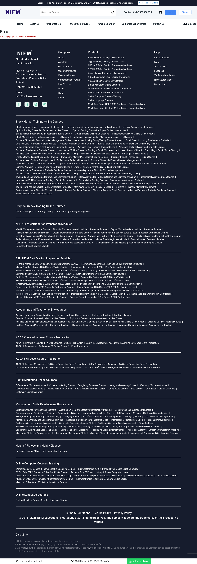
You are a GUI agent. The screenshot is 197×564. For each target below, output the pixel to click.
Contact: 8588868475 (29, 87)
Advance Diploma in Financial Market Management (115, 160)
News (61, 88)
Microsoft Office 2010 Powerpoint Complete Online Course (44, 479)
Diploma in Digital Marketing (29, 392)
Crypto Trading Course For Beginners (33, 211)
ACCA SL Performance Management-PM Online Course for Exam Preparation (122, 367)
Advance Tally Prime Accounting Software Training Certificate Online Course (52, 315)
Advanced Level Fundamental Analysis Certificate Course (43, 170)
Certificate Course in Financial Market (34, 190)
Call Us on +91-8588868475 (90, 561)
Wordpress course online (28, 469)
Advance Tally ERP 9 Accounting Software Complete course (99, 472)
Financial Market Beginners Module (147, 239)
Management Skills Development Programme (110, 88)
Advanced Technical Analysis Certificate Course (142, 147)
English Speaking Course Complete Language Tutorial (41, 500)
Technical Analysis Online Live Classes (100, 153)
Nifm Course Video (163, 79)
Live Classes (64, 84)
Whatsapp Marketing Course (153, 385)
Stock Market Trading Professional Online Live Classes (42, 137)
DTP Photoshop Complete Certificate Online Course (151, 475)
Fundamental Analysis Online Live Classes (132, 133)
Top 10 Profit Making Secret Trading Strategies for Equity (43, 187)
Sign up (185, 12)
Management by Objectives (29, 416)
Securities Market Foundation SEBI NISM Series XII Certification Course (50, 270)
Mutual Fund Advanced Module (77, 239)
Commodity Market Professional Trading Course (84, 157)
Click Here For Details (148, 3)
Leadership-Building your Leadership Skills (87, 420)
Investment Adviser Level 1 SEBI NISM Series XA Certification (101, 267)
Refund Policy (102, 513)
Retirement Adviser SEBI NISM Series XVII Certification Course (111, 264)
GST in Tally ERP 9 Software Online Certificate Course (42, 472)
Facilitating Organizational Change (63, 413)
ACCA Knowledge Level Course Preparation (109, 77)
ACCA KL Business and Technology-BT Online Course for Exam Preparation (52, 346)
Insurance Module (98, 229)
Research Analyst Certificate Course (76, 143)
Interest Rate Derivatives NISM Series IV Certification (42, 294)
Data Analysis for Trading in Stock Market (36, 143)
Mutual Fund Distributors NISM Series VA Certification (42, 267)
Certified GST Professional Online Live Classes (121, 321)
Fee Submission (162, 57)
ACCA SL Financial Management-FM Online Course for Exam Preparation (51, 364)
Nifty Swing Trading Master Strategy (105, 140)
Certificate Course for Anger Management (36, 410)
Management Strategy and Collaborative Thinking (39, 420)
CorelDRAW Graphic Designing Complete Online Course (42, 475)
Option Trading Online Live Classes (92, 133)
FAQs (156, 62)
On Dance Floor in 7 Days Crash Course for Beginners (41, 451)
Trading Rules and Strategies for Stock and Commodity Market (127, 143)
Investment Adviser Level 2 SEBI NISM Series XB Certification (46, 284)
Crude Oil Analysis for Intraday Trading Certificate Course (101, 167)
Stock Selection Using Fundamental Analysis (37, 127)
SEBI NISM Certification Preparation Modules (110, 69)
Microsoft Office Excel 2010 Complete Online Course (102, 479)
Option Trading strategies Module (145, 242)
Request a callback (29, 561)
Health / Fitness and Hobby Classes (105, 92)
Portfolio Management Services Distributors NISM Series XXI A (47, 264)
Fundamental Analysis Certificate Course (35, 242)
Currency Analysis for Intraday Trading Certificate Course (43, 167)
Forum (61, 97)
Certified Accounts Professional (31, 325)
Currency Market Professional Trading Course (133, 157)
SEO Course (137, 388)
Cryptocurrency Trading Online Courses (107, 61)
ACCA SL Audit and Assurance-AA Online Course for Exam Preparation (123, 364)
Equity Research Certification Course (111, 232)
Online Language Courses (100, 100)
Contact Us (158, 24)
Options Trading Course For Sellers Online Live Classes (43, 130)
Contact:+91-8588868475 (138, 12)
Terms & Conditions (77, 513)
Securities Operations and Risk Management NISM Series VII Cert (112, 290)
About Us (34, 24)
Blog (60, 93)
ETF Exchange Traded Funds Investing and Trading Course (90, 127)
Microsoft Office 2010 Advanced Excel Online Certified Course (108, 469)
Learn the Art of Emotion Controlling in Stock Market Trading (149, 150)
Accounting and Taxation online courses (107, 73)
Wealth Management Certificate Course (72, 232)
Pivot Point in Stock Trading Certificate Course (144, 183)
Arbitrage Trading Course (134, 153)
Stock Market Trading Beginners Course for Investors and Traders (110, 180)
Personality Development (159, 420)
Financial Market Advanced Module (70, 229)
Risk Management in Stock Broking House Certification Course (46, 183)
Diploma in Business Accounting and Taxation (94, 325)
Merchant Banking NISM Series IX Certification (149, 294)
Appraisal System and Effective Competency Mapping (85, 410)
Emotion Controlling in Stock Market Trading (37, 157)
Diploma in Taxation (59, 325)
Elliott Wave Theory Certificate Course (147, 163)
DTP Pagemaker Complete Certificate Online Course (98, 475)
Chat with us (138, 561)
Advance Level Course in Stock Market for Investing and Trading (47, 153)
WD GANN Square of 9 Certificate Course (99, 183)
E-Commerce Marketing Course (31, 385)
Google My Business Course (92, 385)
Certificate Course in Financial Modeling (93, 187)
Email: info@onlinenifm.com (29, 94)
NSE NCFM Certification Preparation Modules (110, 65)
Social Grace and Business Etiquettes (133, 410)
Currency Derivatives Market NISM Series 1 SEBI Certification (118, 270)
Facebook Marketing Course (29, 388)
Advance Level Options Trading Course (96, 147)
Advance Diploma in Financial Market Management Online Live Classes (50, 140)
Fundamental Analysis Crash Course (108, 163)
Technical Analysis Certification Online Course (159, 236)
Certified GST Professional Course (164, 321)
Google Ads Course (118, 388)
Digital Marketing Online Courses (104, 84)
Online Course (54, 24)
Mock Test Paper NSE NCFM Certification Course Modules (116, 104)
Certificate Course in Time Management (102, 416)
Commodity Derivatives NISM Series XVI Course (39, 274)
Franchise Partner (105, 24)
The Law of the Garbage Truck (159, 416)
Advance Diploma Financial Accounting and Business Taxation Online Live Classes (55, 321)
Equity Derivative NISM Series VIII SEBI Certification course (95, 274)
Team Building (52, 416)
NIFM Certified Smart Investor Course (34, 193)
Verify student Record (164, 75)
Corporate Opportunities (134, 24)
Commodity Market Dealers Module (75, 242)
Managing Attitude (71, 416)
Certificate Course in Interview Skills (76, 423)
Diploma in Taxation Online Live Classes (111, 315)
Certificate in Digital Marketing (160, 388)
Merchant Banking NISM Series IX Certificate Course (41, 297)
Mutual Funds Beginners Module (111, 239)
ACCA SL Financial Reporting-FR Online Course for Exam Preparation (49, 367)
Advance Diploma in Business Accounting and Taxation (145, 325)
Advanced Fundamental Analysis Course (35, 150)
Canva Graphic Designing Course (59, 469)
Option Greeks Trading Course (73, 163)
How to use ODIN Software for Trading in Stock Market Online (87, 150)
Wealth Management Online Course (33, 229)
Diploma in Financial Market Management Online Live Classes (102, 137)
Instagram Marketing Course (122, 385)
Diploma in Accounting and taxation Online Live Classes (97, 318)
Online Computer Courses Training (104, 96)
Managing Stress (133, 416)
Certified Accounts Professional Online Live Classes (41, 318)
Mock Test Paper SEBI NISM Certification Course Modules (116, 108)
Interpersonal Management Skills (127, 420)
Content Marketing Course (62, 385)
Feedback (159, 71)
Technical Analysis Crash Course (137, 127)
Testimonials (160, 66)
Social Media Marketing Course (90, 388)
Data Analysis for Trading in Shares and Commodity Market (107, 177)
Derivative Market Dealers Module (32, 246)
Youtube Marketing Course (59, 388)
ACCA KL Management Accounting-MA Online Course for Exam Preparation (122, 343)
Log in (170, 12)
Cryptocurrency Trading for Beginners (73, 211)
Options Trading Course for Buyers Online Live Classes (99, 130)
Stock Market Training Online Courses (106, 57)
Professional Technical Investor (72, 160)
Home (20, 24)
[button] (112, 12)
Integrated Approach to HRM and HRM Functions (106, 413)
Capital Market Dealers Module (126, 229)
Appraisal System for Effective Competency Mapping (153, 430)
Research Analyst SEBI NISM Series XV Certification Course (100, 280)
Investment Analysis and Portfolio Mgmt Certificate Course (44, 236)
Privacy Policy (123, 513)
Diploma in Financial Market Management (36, 163)
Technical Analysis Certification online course (37, 239)
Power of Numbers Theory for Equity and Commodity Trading (45, 147)
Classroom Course (80, 24)
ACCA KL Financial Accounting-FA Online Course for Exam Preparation (49, 343)
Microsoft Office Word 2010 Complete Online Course (41, 482)
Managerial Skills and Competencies (150, 413)
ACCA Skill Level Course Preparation (105, 81)
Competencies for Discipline (29, 413)
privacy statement (34, 551)
